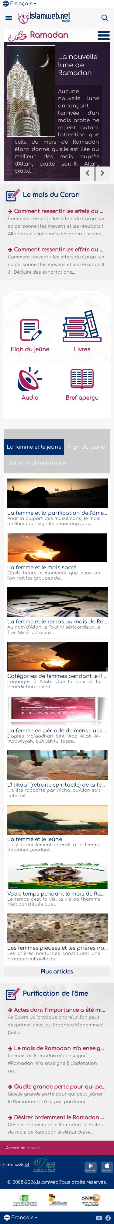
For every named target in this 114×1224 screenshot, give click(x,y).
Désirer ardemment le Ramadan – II (60, 1118)
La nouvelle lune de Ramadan (78, 65)
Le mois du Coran (42, 194)
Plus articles (57, 972)
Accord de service (23, 1148)
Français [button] (18, 4)
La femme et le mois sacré (41, 567)
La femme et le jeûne (34, 839)
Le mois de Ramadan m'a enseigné (60, 1048)
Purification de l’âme (46, 993)
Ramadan (37, 35)
